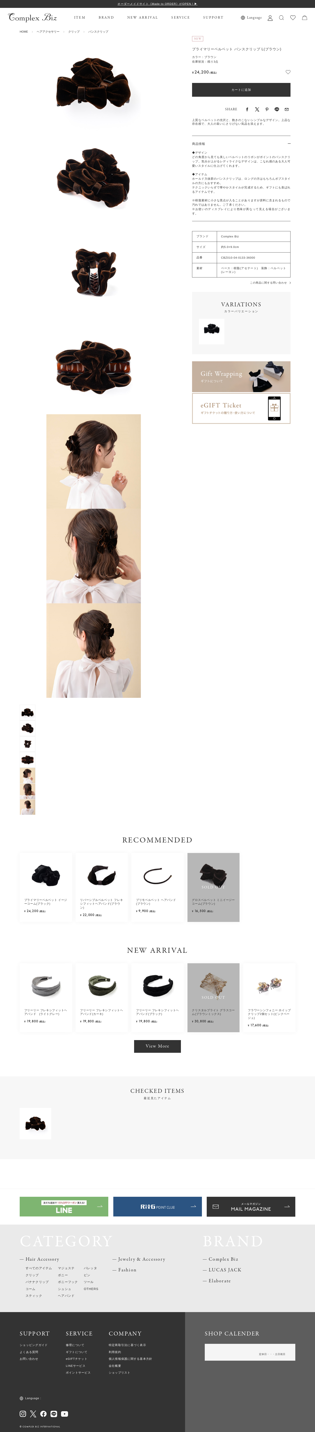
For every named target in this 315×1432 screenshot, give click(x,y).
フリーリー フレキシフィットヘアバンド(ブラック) (157, 1012)
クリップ (74, 31)
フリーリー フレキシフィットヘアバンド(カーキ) (101, 1012)
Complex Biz (223, 1259)
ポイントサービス (78, 1372)
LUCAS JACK (225, 1270)
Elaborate (220, 1281)
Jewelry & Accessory (141, 1259)
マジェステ (66, 1268)
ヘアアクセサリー (48, 31)
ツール (89, 1282)
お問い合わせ (29, 1358)
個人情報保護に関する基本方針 (130, 1358)
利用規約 (115, 1352)
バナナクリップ (37, 1282)
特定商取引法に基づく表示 (127, 1345)
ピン (87, 1275)
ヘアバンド (66, 1295)
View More (157, 1046)
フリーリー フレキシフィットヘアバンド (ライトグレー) (45, 1012)
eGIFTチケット (77, 1358)
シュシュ (64, 1289)
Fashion (127, 1270)
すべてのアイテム (39, 1268)
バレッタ (90, 1268)
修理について (75, 1345)
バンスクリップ (98, 31)
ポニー (63, 1275)
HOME (24, 31)
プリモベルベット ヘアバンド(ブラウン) (156, 902)
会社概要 (115, 1365)
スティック (34, 1295)
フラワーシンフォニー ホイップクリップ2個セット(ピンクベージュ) (269, 1014)
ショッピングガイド (34, 1345)
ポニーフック (68, 1282)
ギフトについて (77, 1352)
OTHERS (91, 1289)
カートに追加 (241, 89)
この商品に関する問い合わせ (268, 282)
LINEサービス (76, 1365)
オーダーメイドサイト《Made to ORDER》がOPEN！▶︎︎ (157, 3)
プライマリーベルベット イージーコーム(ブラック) (45, 902)
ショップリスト (120, 1372)
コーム (30, 1289)
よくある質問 (29, 1352)
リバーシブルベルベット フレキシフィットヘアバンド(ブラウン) (101, 904)
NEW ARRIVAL (142, 17)
